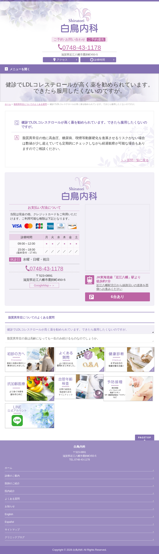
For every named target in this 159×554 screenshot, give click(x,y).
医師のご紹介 (12, 483)
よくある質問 (12, 498)
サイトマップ (12, 529)
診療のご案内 (12, 475)
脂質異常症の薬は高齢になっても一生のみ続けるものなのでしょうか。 (53, 338)
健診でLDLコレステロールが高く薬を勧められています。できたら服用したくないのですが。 (67, 329)
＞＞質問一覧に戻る (135, 160)
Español (9, 521)
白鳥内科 (78, 549)
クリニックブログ (15, 537)
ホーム (8, 467)
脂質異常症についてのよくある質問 (31, 317)
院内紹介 (10, 491)
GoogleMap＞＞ (44, 285)
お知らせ (10, 506)
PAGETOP (144, 437)
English (9, 514)
